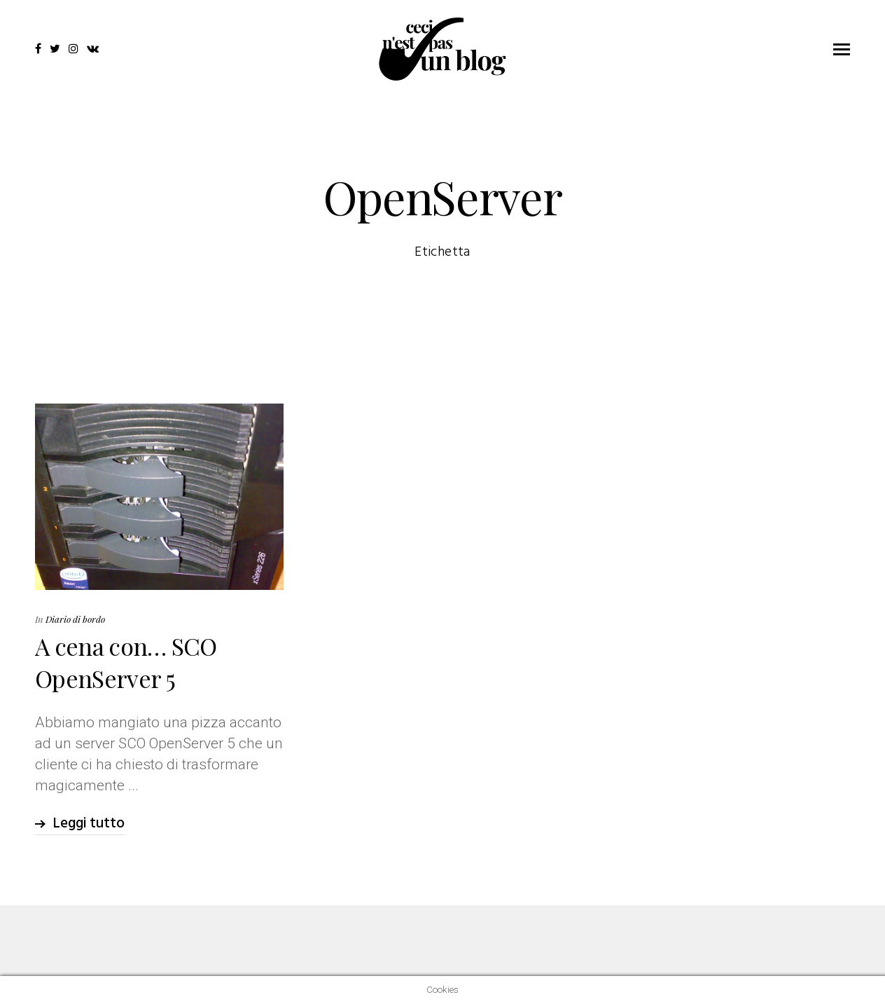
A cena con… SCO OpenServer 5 (126, 662)
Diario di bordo (75, 619)
